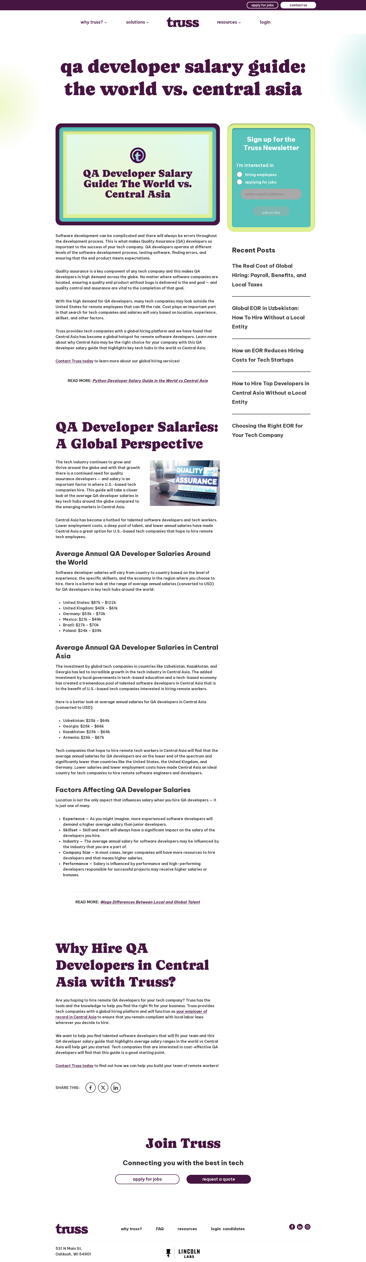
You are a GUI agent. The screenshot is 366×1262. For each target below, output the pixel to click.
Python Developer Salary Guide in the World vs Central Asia (150, 380)
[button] (93, 22)
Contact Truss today (74, 361)
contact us (298, 5)
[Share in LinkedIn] (118, 1088)
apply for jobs (262, 5)
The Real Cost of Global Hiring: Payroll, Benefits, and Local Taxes (269, 275)
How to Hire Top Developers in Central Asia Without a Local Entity (270, 392)
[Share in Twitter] (104, 1088)
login (265, 22)
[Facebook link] (292, 1228)
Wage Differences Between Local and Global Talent (150, 902)
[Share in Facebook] (91, 1088)
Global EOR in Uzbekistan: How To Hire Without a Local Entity (268, 317)
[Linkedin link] (300, 1228)
